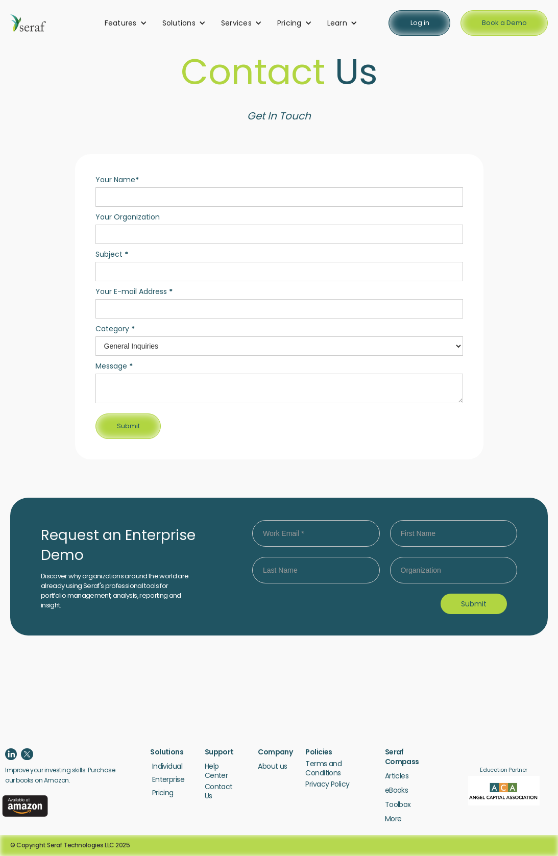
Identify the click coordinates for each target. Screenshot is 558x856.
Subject (111, 254)
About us (272, 766)
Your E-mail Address (134, 291)
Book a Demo (504, 23)
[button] (126, 23)
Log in (419, 23)
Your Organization (127, 217)
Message (114, 366)
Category (115, 329)
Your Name (117, 180)
